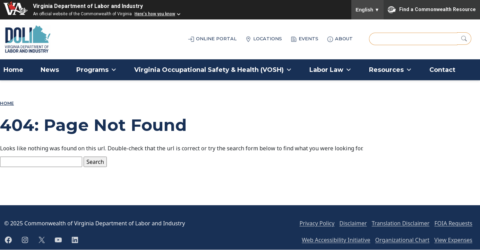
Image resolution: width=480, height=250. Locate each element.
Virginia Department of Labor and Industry (88, 6)
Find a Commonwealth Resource (432, 9)
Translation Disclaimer (401, 223)
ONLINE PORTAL (212, 39)
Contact (442, 70)
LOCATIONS (263, 39)
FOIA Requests (453, 223)
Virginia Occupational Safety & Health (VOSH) (213, 70)
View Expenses (453, 240)
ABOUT (340, 39)
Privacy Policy (316, 223)
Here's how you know (155, 13)
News (50, 70)
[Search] (464, 38)
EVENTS (304, 39)
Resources (390, 70)
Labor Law (330, 70)
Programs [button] (96, 70)
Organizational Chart (402, 240)
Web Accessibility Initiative (336, 240)
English (367, 9)
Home (13, 70)
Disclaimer (353, 223)
